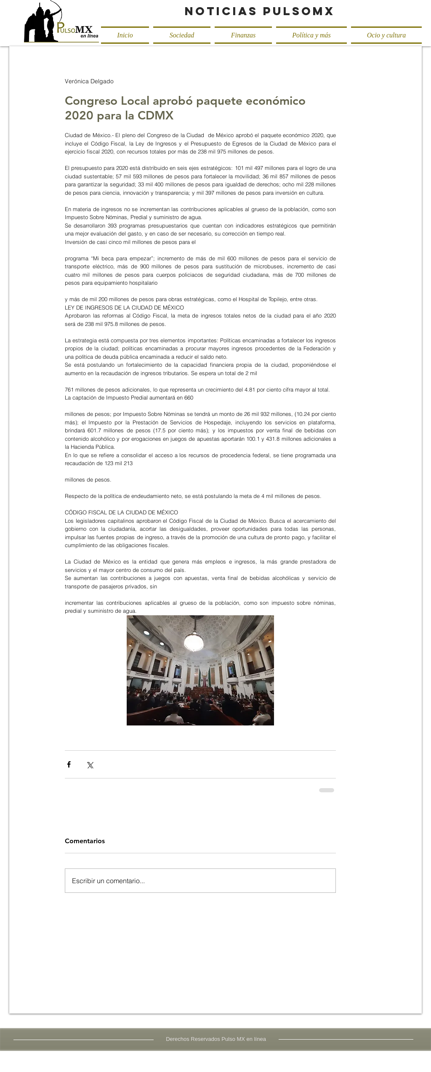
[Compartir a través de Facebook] (69, 764)
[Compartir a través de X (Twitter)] (89, 764)
